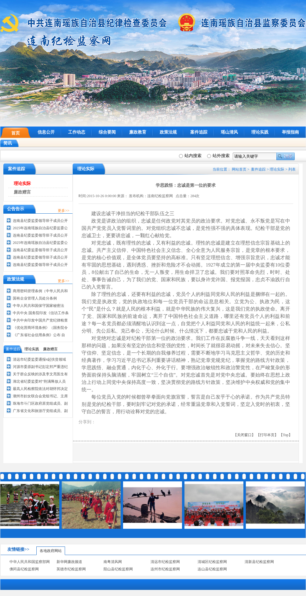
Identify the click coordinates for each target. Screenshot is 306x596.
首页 (15, 133)
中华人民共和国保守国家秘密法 (38, 306)
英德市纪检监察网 (71, 569)
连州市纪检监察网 (165, 569)
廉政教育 (137, 132)
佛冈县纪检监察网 (24, 569)
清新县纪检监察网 (259, 562)
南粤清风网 (113, 562)
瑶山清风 (229, 132)
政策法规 (168, 132)
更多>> (63, 210)
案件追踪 (198, 132)
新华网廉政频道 (69, 562)
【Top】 (285, 435)
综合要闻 (107, 132)
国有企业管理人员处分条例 (35, 298)
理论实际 (277, 169)
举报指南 (290, 132)
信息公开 (46, 132)
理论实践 (259, 132)
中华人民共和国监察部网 (29, 562)
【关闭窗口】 (244, 435)
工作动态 (76, 132)
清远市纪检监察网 (165, 562)
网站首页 (239, 169)
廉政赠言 (22, 192)
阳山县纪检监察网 (118, 569)
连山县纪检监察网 (212, 569)
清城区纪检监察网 (212, 562)
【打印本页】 (267, 435)
